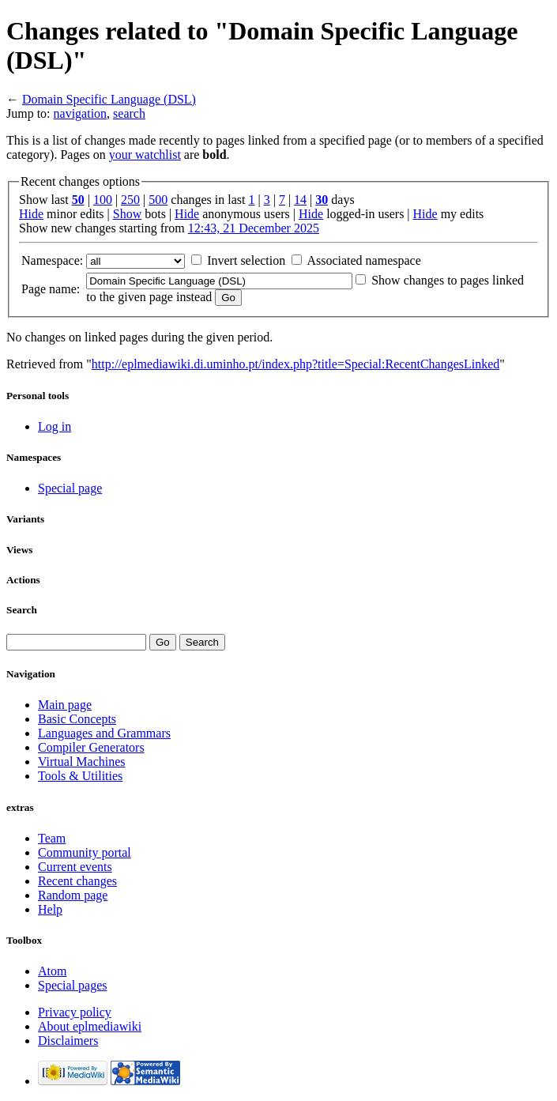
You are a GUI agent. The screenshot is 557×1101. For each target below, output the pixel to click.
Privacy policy (74, 1012)
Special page (70, 488)
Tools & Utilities (80, 775)
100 (102, 199)
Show (127, 214)
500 (158, 199)
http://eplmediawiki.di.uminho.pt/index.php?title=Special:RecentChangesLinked (295, 364)
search (129, 113)
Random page (72, 895)
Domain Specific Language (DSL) (109, 99)
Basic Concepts (77, 719)
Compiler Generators (91, 747)
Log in (54, 426)
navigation (80, 113)
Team (52, 838)
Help (50, 909)
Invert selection (246, 260)
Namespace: (52, 260)
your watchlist (145, 154)
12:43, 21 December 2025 (253, 228)
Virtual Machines (82, 761)
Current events (75, 866)
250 (130, 199)
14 (300, 199)
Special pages (72, 985)
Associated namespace (363, 260)
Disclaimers (68, 1040)
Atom (52, 971)
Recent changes (77, 881)
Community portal (84, 852)
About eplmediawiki (89, 1026)
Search (21, 610)
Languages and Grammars (104, 733)
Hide (31, 214)
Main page (65, 704)
